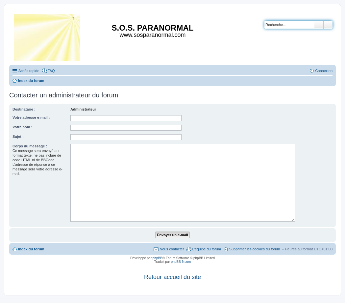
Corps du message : (29, 146)
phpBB (157, 258)
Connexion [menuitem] (324, 71)
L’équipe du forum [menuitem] (206, 249)
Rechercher (319, 25)
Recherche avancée (328, 25)
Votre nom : (22, 127)
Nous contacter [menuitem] (172, 249)
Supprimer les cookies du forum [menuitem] (254, 249)
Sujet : (18, 137)
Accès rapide (28, 71)
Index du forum (31, 249)
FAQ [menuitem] (51, 71)
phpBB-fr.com (181, 262)
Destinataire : (24, 109)
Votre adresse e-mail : (31, 117)
